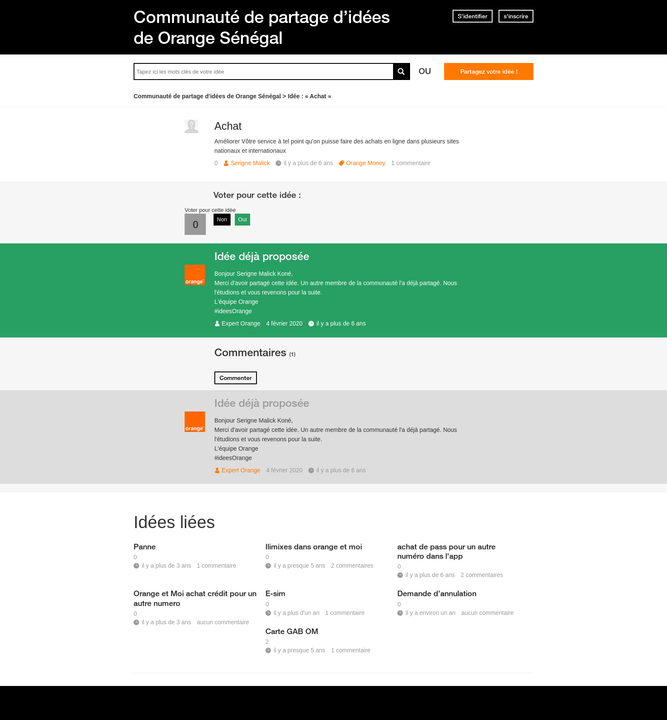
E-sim (275, 593)
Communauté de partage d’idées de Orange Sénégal (262, 27)
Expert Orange (241, 323)
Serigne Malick (250, 163)
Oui (242, 219)
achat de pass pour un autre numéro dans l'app (446, 551)
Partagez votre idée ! (489, 71)
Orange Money (365, 163)
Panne (145, 546)
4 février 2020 (284, 323)
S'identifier (472, 16)
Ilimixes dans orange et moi (313, 546)
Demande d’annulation (436, 593)
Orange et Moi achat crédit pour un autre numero (195, 598)
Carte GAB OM (291, 631)
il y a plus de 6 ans (341, 323)
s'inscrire (516, 16)
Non (222, 219)
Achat (228, 126)
